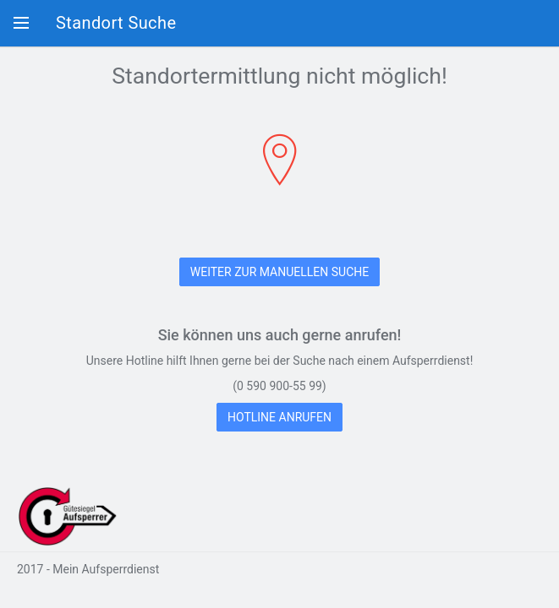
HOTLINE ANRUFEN (279, 417)
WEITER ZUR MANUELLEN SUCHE (279, 272)
